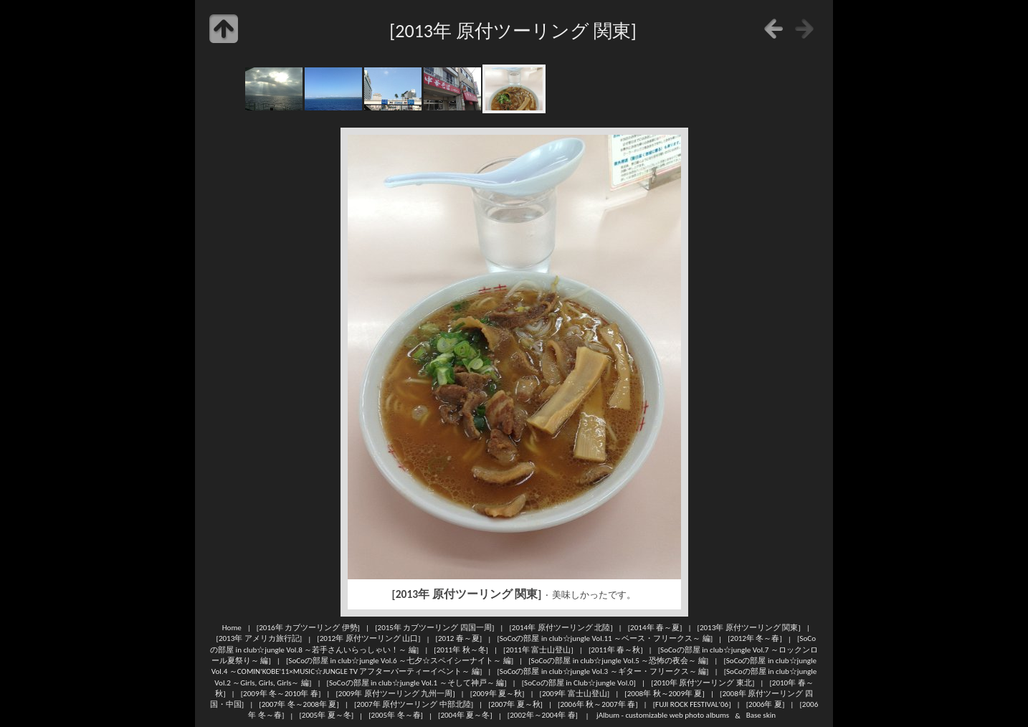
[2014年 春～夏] (655, 627)
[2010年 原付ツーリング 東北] (702, 683)
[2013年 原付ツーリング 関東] (749, 627)
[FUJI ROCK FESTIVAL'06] (692, 704)
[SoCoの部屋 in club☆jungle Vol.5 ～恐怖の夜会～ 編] (618, 660)
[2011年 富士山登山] (538, 650)
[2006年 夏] (765, 704)
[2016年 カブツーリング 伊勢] (308, 627)
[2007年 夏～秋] (515, 704)
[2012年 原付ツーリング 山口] (368, 639)
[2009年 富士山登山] (575, 693)
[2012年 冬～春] (755, 639)
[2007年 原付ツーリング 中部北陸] (413, 704)
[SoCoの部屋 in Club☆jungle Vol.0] (579, 683)
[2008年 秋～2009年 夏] (664, 693)
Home (232, 627)
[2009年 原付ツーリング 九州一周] (394, 693)
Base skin (761, 716)
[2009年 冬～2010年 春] (281, 693)
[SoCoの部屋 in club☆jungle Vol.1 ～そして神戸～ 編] (417, 683)
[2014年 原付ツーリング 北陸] (560, 627)
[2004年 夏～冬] (465, 716)
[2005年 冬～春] (395, 716)
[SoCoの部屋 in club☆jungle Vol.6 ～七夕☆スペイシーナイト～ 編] (399, 660)
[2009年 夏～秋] (497, 693)
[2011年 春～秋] (616, 650)
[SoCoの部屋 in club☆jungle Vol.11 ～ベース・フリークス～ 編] (605, 639)
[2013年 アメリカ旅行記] (259, 639)
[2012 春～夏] (459, 639)
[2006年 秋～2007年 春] (598, 704)
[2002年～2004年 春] (543, 716)
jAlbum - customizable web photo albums (662, 716)
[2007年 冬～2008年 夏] (299, 704)
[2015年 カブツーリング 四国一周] (434, 627)
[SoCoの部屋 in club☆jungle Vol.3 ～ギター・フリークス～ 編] (602, 671)
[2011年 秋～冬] (461, 650)
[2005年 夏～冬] (326, 716)
